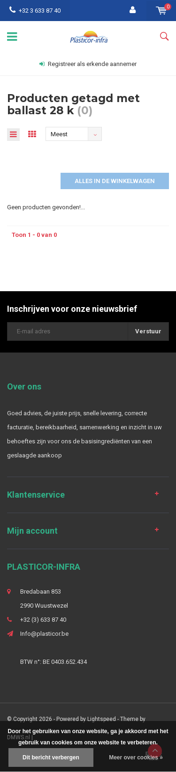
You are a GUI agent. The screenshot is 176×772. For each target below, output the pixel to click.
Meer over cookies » (136, 757)
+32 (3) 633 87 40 (43, 619)
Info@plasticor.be (44, 633)
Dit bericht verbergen (51, 757)
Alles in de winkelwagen (115, 180)
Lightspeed (101, 719)
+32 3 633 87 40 (35, 10)
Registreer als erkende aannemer (88, 63)
